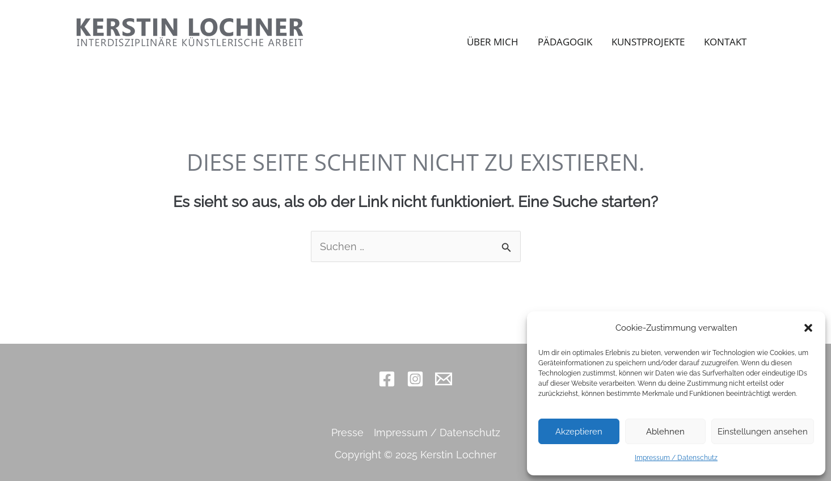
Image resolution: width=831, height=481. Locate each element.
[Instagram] (415, 378)
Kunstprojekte (648, 41)
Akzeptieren (578, 432)
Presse (347, 432)
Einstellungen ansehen (763, 432)
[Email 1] (443, 378)
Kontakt (725, 41)
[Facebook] (386, 378)
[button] (808, 328)
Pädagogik (565, 41)
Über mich (492, 41)
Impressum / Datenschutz (676, 458)
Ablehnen (665, 432)
